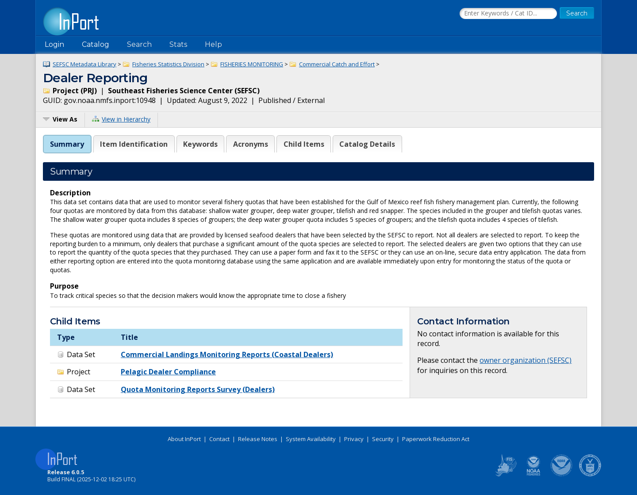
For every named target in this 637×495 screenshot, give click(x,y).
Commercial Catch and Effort (337, 64)
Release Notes (257, 439)
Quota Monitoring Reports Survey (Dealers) (198, 389)
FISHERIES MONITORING (251, 64)
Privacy (354, 439)
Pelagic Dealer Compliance (168, 372)
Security (383, 439)
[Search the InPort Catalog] (508, 13)
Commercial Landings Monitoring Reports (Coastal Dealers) (227, 354)
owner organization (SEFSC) (526, 360)
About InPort (184, 439)
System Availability (311, 439)
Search (139, 44)
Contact (219, 439)
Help (213, 44)
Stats (178, 44)
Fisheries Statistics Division (168, 64)
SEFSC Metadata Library (84, 64)
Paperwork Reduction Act (435, 439)
